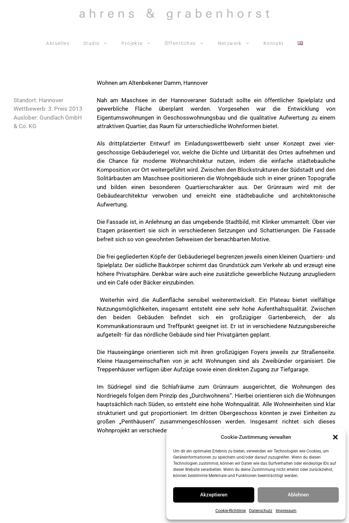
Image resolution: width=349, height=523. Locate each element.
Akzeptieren (213, 495)
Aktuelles (58, 43)
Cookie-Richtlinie (230, 510)
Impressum (286, 510)
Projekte (139, 43)
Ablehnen (298, 495)
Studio (99, 43)
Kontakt (273, 43)
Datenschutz (260, 510)
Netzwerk (237, 43)
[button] (335, 437)
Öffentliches (188, 43)
